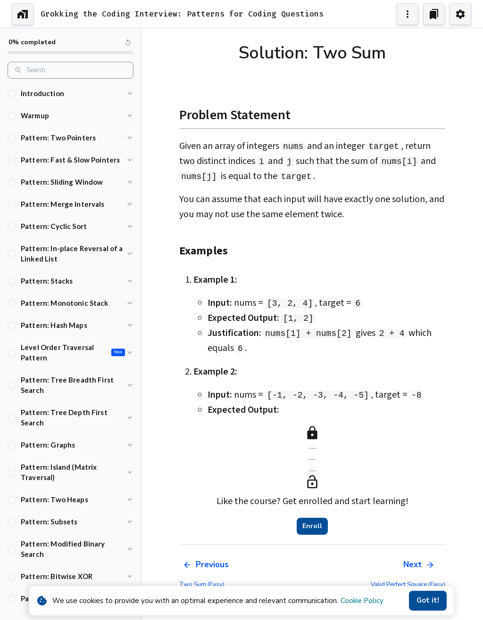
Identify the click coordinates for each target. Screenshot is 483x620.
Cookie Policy (362, 600)
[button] (70, 93)
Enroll (312, 526)
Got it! (428, 601)
